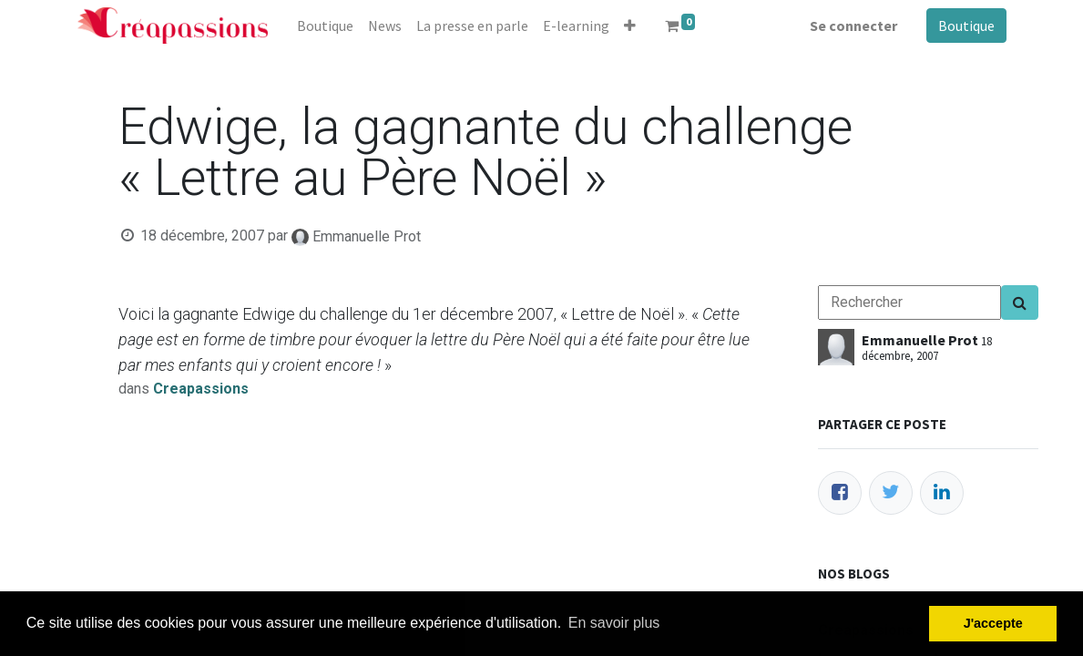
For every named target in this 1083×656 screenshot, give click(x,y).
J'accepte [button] (993, 623)
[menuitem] (325, 25)
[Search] (1019, 302)
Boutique (966, 25)
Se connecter (853, 25)
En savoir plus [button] (614, 622)
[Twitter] (891, 493)
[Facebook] (840, 493)
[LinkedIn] (942, 493)
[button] (630, 25)
